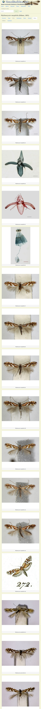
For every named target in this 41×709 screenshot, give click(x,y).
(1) (20, 61)
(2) (20, 102)
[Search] (7, 11)
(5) (20, 224)
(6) (20, 265)
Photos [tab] (35, 18)
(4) (20, 183)
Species (7, 6)
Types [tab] (9, 18)
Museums (12, 6)
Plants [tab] (24, 18)
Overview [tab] (4, 18)
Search (16, 11)
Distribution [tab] (19, 18)
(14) (20, 591)
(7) (20, 305)
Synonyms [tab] (10, 20)
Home (2, 6)
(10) (20, 428)
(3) (20, 142)
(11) (20, 469)
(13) (20, 550)
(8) (20, 346)
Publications (23, 6)
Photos (17, 6)
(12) (20, 509)
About (29, 6)
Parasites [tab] (29, 18)
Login (20, 11)
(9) (20, 387)
